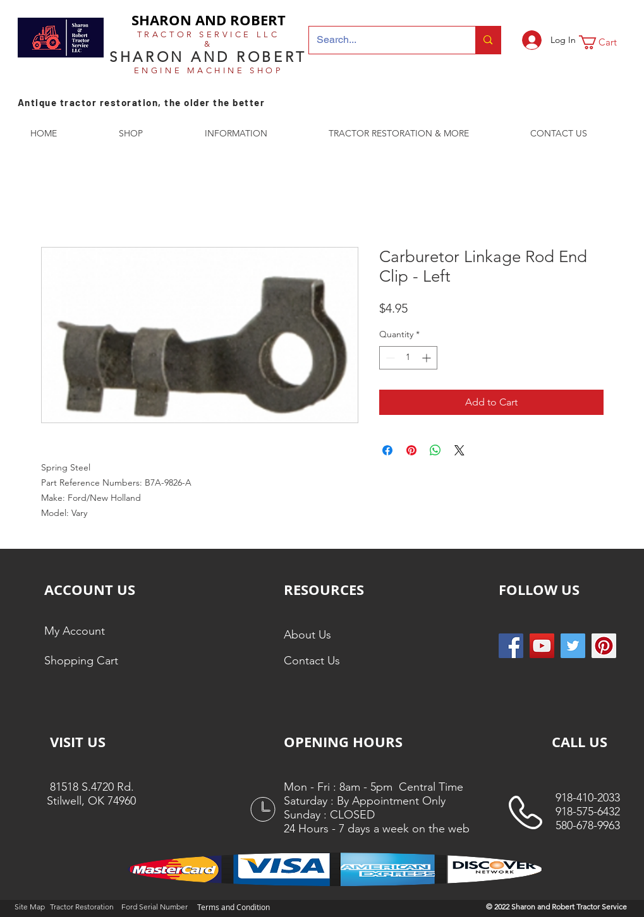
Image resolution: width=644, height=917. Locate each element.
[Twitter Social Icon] (573, 645)
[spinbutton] (408, 358)
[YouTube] (542, 645)
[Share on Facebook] (387, 450)
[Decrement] (389, 358)
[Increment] (427, 358)
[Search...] (383, 40)
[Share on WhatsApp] (435, 450)
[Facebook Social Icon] (511, 645)
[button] (606, 42)
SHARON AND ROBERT (208, 20)
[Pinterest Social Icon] (604, 645)
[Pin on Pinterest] (411, 450)
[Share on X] (459, 450)
